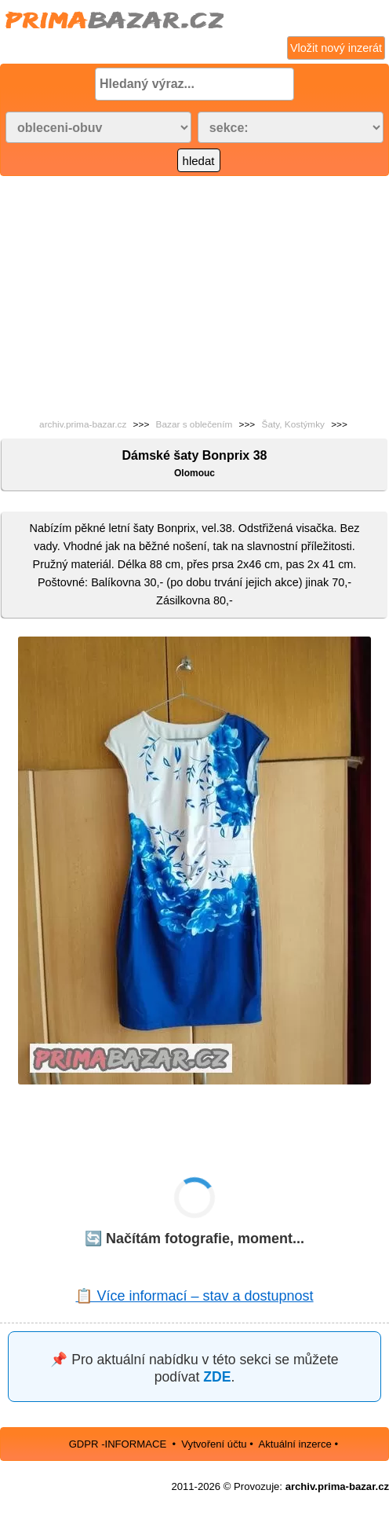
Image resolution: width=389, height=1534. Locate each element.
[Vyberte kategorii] (98, 127)
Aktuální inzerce (294, 1444)
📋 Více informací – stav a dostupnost (194, 1296)
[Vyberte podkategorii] (291, 127)
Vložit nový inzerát (336, 48)
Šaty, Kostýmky (293, 424)
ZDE (217, 1377)
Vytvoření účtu (213, 1444)
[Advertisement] (194, 294)
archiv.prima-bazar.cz (82, 424)
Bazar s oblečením (194, 424)
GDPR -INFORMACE (119, 1444)
